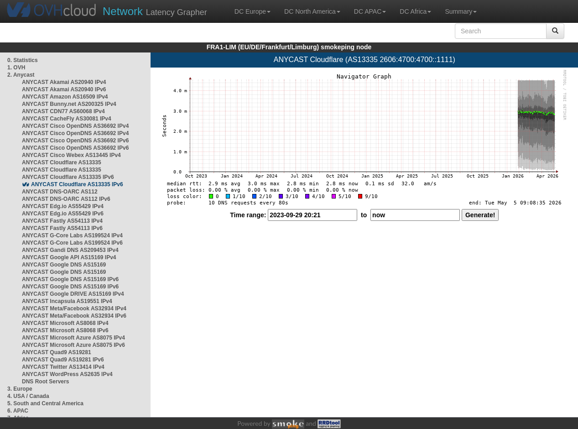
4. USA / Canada (28, 396)
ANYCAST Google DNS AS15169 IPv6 (70, 279)
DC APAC (370, 11)
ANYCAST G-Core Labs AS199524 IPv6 (72, 243)
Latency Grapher (155, 11)
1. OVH (16, 67)
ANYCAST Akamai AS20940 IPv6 (64, 89)
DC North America (312, 11)
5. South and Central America (45, 403)
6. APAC (17, 411)
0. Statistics (22, 60)
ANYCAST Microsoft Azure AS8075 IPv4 (73, 338)
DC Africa (415, 11)
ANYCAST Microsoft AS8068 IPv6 (65, 330)
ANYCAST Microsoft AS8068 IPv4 (65, 323)
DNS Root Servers (45, 381)
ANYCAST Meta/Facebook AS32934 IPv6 (74, 316)
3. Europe (19, 389)
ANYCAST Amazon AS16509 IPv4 (65, 97)
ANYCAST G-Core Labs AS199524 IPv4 (72, 235)
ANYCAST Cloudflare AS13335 (61, 162)
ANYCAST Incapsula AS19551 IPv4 (67, 301)
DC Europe (252, 11)
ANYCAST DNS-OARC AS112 (60, 191)
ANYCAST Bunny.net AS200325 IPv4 (69, 104)
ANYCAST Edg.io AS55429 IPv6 (63, 213)
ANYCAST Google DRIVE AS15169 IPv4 (73, 294)
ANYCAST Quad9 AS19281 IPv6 (63, 359)
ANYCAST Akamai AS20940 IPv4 (64, 82)
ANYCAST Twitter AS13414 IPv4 (63, 367)
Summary (461, 11)
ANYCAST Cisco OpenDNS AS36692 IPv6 (75, 140)
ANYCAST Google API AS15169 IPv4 (69, 257)
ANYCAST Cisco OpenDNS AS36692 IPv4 (75, 126)
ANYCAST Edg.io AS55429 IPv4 (63, 206)
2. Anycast (21, 75)
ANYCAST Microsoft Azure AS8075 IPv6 (73, 345)
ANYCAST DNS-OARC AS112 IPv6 (66, 199)
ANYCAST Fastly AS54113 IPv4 (62, 221)
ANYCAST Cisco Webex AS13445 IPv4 (71, 155)
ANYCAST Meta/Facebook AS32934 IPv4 (74, 308)
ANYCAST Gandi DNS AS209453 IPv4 (70, 250)
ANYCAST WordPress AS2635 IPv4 (67, 374)
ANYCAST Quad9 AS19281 (56, 352)
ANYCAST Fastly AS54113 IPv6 (62, 228)
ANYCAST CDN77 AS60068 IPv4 (63, 111)
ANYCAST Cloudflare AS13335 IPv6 (68, 177)
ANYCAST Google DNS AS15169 (64, 265)
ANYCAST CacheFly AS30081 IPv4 (66, 118)
